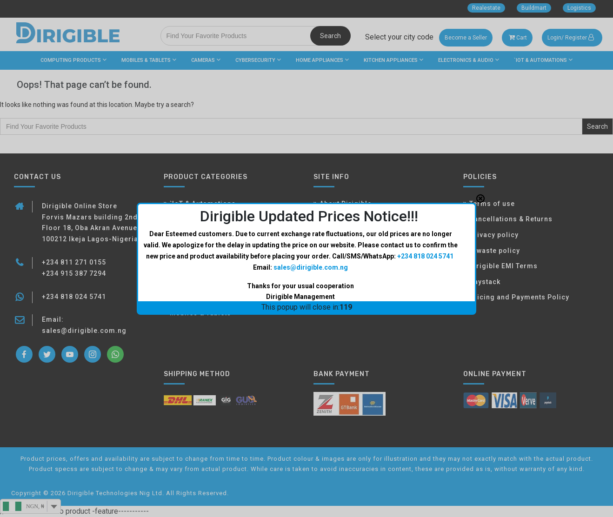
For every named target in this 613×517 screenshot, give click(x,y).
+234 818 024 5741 (425, 166)
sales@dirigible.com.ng (310, 177)
